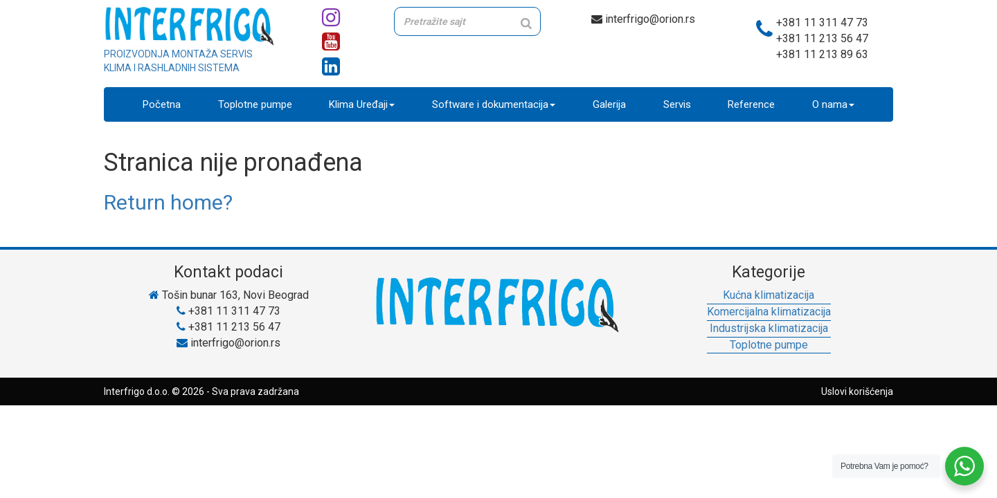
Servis (677, 104)
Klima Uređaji (362, 104)
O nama (833, 104)
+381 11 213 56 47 (822, 38)
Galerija (609, 104)
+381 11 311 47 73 (822, 22)
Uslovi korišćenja (857, 391)
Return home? (168, 202)
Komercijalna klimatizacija (769, 311)
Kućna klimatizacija (768, 295)
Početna (162, 104)
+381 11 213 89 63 (822, 54)
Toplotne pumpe (255, 104)
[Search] (526, 23)
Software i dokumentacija (493, 104)
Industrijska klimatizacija (769, 328)
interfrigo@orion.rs (643, 19)
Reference (751, 104)
